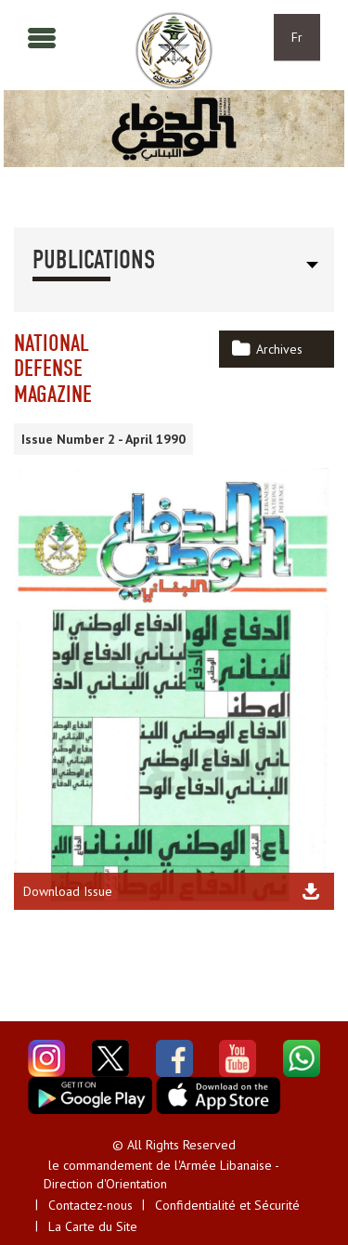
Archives (279, 349)
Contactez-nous (90, 1205)
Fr (297, 37)
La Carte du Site (92, 1226)
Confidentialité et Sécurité (227, 1205)
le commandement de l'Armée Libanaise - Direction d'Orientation (161, 1174)
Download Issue (67, 891)
